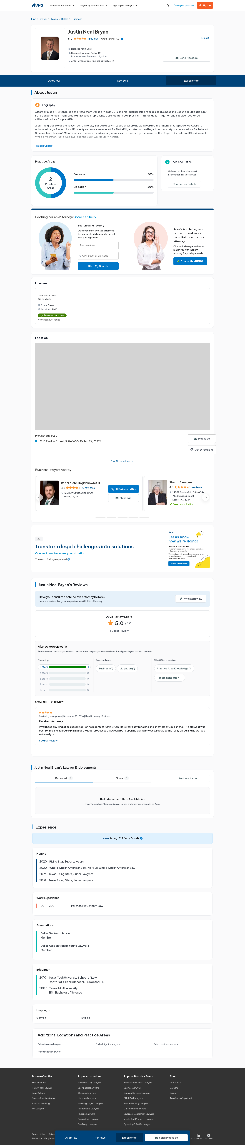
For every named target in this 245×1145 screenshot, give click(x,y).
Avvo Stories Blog (41, 1103)
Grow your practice (184, 5)
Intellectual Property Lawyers (138, 1119)
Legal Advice (38, 1093)
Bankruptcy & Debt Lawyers (138, 1083)
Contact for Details (184, 184)
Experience (191, 81)
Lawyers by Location (62, 5)
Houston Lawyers (87, 1098)
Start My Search (98, 266)
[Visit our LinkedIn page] (199, 1136)
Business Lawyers (133, 1088)
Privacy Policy (56, 1134)
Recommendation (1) (169, 678)
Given (122, 778)
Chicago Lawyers (87, 1093)
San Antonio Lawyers (88, 1119)
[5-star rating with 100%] (64, 667)
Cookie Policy (74, 1134)
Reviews (122, 81)
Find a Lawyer (39, 1083)
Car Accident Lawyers (135, 1109)
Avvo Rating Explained (181, 1098)
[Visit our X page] (188, 1136)
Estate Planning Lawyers (136, 1103)
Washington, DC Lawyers (90, 1103)
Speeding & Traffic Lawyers (138, 1124)
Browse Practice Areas (43, 1098)
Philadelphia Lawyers (88, 1109)
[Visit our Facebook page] (176, 1136)
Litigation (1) (127, 669)
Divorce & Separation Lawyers (139, 1114)
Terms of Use (38, 1134)
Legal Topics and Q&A (124, 5)
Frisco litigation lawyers (50, 1052)
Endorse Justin (188, 778)
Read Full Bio (44, 146)
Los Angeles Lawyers (88, 1088)
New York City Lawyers (89, 1083)
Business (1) (106, 669)
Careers (174, 1088)
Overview (54, 81)
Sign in (205, 5)
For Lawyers (38, 1109)
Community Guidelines (96, 1134)
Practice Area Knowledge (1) (174, 669)
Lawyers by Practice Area (93, 5)
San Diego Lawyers (87, 1124)
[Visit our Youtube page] (208, 1136)
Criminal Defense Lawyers (137, 1093)
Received (64, 778)
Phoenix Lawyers (86, 1114)
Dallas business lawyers (49, 1044)
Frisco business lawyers (166, 1044)
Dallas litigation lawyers (108, 1044)
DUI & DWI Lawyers (133, 1098)
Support (174, 1093)
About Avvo (175, 1083)
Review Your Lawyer (42, 1088)
